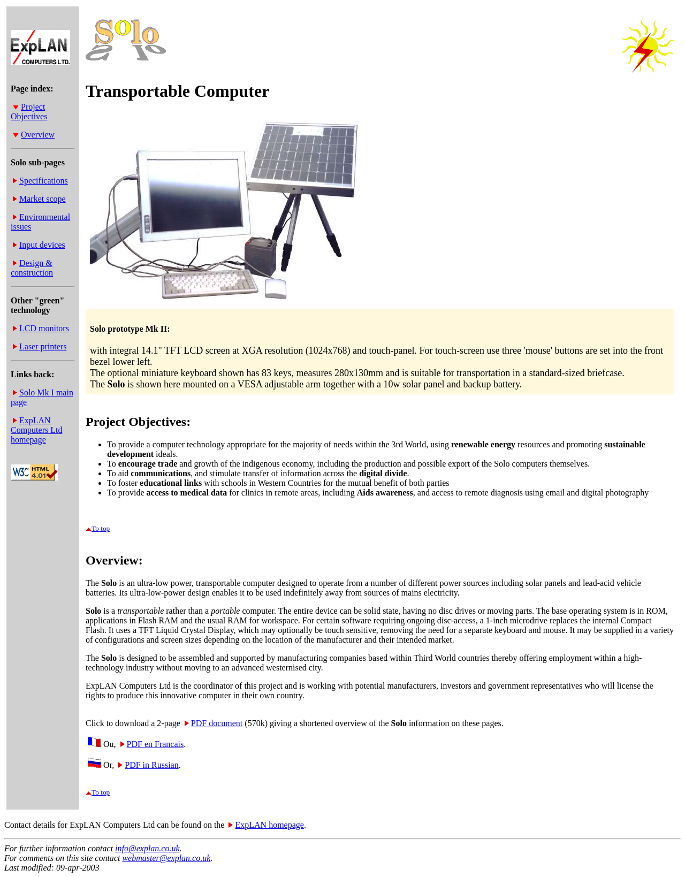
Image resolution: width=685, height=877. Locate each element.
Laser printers (39, 346)
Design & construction (32, 267)
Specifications (40, 180)
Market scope (39, 198)
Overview (34, 134)
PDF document (213, 723)
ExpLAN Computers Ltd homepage (36, 430)
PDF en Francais (152, 744)
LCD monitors (41, 328)
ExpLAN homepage (266, 824)
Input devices (39, 244)
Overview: (114, 560)
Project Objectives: (138, 422)
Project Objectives (29, 111)
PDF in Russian (148, 764)
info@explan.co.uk (147, 848)
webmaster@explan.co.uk (166, 858)
